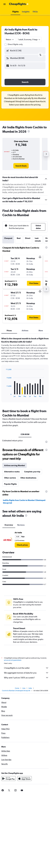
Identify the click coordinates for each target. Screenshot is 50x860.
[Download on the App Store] (24, 778)
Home (17, 688)
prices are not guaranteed (12, 660)
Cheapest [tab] (8, 238)
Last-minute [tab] (38, 239)
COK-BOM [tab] (25, 434)
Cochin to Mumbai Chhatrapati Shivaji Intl (16, 691)
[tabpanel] (25, 370)
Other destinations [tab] (28, 478)
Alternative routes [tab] (12, 472)
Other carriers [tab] (10, 478)
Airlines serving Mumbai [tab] (14, 465)
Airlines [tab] (25, 330)
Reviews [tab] (21, 525)
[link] (21, 165)
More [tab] (41, 330)
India (30, 688)
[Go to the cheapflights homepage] (19, 4)
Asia (23, 688)
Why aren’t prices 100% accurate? (26, 677)
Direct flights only (15, 44)
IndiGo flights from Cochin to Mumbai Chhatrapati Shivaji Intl (24, 501)
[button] (4, 4)
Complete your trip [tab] (32, 472)
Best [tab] (19, 238)
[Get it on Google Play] (8, 778)
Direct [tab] (27, 238)
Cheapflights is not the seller (26, 668)
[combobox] (10, 39)
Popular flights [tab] (10, 484)
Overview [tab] (9, 525)
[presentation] (28, 131)
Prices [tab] (9, 330)
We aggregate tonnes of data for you (26, 672)
